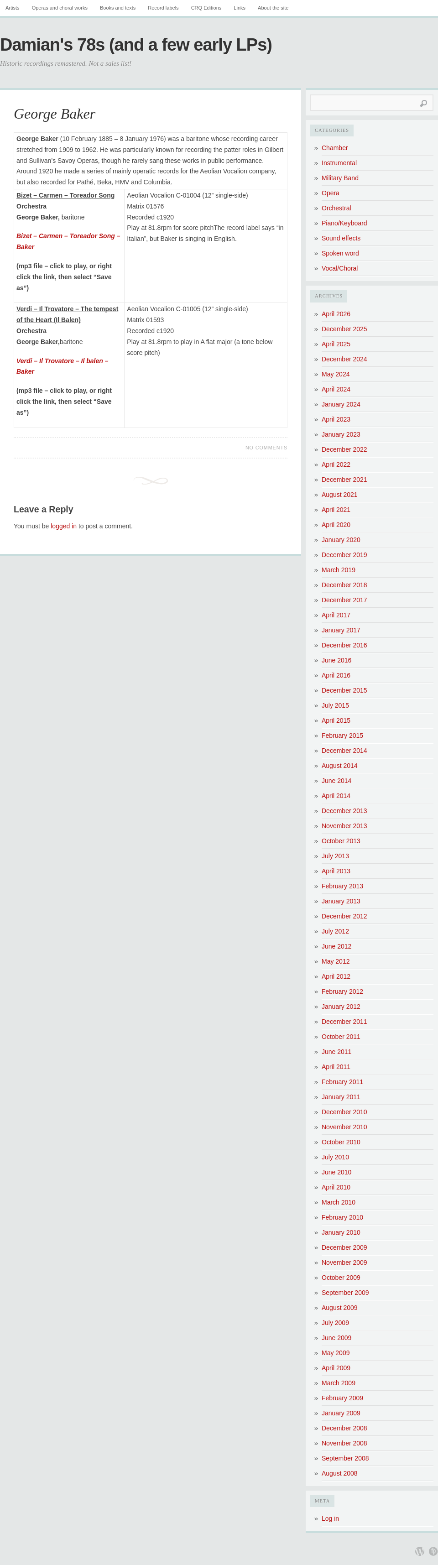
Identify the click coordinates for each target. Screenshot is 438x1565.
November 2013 (344, 825)
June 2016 (336, 660)
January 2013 (341, 901)
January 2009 (341, 1413)
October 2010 (341, 1142)
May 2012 (335, 961)
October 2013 (341, 841)
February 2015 (342, 735)
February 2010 (342, 1217)
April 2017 (336, 615)
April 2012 (336, 976)
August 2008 (340, 1473)
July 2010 (335, 1157)
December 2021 (344, 479)
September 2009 (345, 1292)
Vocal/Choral (340, 268)
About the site (273, 7)
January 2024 (341, 404)
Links (239, 7)
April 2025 (336, 344)
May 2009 (335, 1352)
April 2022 (336, 464)
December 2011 (344, 1021)
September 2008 (345, 1458)
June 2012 (336, 946)
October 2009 (341, 1277)
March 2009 (338, 1383)
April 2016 (336, 675)
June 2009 (336, 1337)
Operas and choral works (60, 7)
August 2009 (340, 1307)
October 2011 (341, 1036)
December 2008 (344, 1428)
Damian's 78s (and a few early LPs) (136, 44)
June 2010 (336, 1172)
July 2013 (335, 856)
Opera (330, 193)
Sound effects (341, 238)
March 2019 (338, 570)
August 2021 (340, 494)
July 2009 (335, 1322)
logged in (64, 526)
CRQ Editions (206, 7)
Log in (330, 1518)
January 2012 (341, 1006)
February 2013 (342, 886)
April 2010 (336, 1187)
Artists (12, 7)
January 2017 (341, 630)
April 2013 (336, 871)
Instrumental (339, 163)
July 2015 (335, 705)
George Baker (54, 113)
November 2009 (344, 1262)
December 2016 (344, 645)
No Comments (266, 447)
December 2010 (344, 1112)
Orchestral (336, 208)
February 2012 (342, 991)
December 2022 (344, 449)
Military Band (340, 178)
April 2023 (336, 419)
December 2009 (344, 1247)
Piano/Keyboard (344, 223)
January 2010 (341, 1232)
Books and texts (118, 7)
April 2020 (336, 524)
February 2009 (342, 1398)
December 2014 (344, 750)
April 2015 (336, 720)
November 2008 (344, 1443)
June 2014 (336, 780)
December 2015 (344, 690)
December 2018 (344, 585)
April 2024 (336, 389)
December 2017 (344, 600)
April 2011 (336, 1066)
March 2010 (338, 1202)
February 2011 (342, 1081)
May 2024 (335, 374)
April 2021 (336, 509)
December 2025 (344, 329)
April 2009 (336, 1368)
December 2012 (344, 916)
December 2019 (344, 554)
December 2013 (344, 810)
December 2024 (344, 359)
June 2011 (336, 1051)
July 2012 (335, 931)
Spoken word (340, 253)
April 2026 (336, 314)
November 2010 (344, 1127)
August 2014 (340, 765)
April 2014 (336, 795)
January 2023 (341, 434)
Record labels (163, 7)
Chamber (335, 147)
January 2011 (341, 1097)
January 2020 (341, 539)
